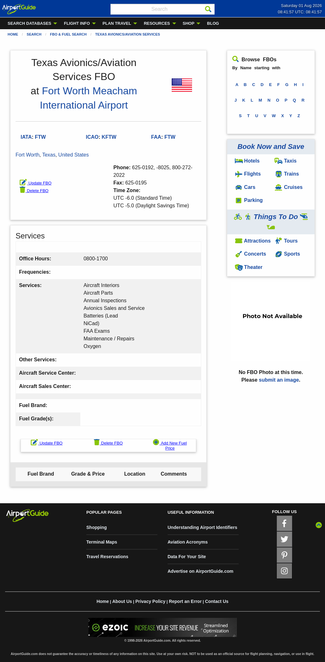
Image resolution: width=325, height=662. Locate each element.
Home (13, 34)
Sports (287, 254)
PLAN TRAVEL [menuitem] (117, 23)
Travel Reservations (107, 556)
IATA (26, 137)
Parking (249, 200)
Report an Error (185, 601)
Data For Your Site (187, 556)
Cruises (288, 187)
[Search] (208, 9)
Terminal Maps (101, 542)
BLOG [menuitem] (213, 23)
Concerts (250, 254)
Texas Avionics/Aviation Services (127, 34)
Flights (248, 174)
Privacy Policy (150, 601)
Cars (245, 187)
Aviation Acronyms (188, 542)
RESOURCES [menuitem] (157, 23)
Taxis (285, 161)
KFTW (109, 137)
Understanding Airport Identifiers (202, 527)
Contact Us (217, 601)
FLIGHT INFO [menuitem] (77, 23)
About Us (122, 601)
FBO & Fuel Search (68, 34)
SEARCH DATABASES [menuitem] (29, 23)
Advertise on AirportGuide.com (200, 571)
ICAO (92, 137)
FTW (170, 137)
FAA (156, 137)
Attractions (253, 241)
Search (34, 34)
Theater (248, 267)
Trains (287, 174)
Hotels (247, 161)
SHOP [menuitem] (189, 23)
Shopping (96, 527)
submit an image (279, 380)
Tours (286, 241)
